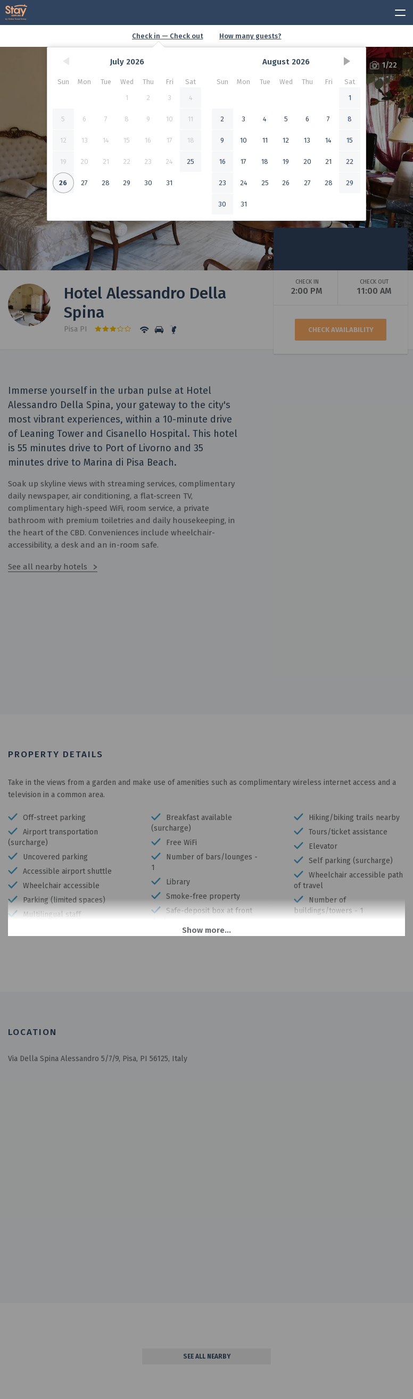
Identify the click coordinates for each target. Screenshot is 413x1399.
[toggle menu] (395, 11)
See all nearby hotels (47, 567)
